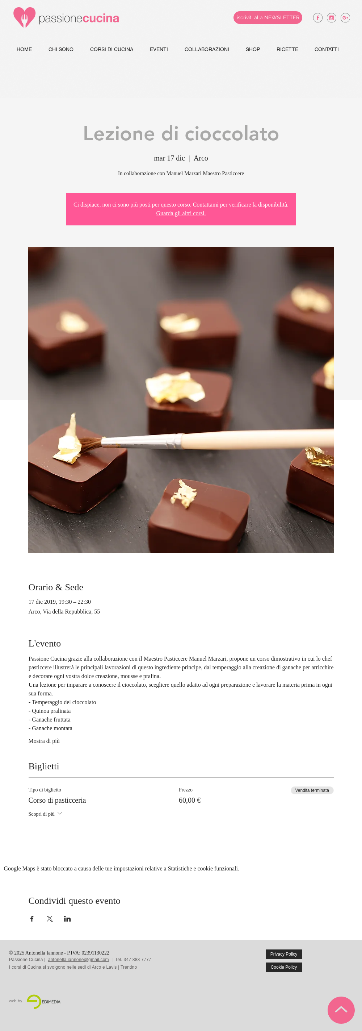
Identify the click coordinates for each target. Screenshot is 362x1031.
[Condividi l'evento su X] (49, 919)
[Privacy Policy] (284, 954)
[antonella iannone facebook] (318, 17)
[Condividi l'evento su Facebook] (32, 919)
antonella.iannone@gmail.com (78, 959)
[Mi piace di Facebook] (337, 959)
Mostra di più (44, 741)
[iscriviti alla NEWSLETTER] (267, 17)
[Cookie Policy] (284, 967)
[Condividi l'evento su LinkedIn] (67, 919)
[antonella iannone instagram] (331, 17)
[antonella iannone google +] (345, 17)
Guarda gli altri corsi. (181, 213)
